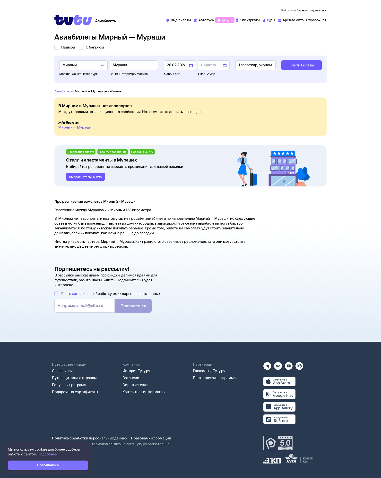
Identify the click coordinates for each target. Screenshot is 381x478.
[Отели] (225, 20)
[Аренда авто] (290, 20)
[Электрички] (247, 20)
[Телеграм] (267, 364)
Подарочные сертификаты (75, 391)
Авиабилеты (63, 91)
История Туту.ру (136, 370)
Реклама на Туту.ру (209, 370)
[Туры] (268, 20)
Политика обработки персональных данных (89, 438)
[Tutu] (73, 20)
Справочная (62, 370)
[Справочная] (316, 20)
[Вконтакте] (278, 364)
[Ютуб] (289, 364)
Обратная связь (135, 384)
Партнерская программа (214, 377)
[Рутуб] (299, 364)
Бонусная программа (70, 384)
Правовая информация (151, 438)
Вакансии (130, 377)
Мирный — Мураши (74, 127)
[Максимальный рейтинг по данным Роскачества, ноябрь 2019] (278, 443)
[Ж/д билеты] (178, 20)
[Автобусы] (204, 20)
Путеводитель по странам (74, 377)
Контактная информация (143, 391)
